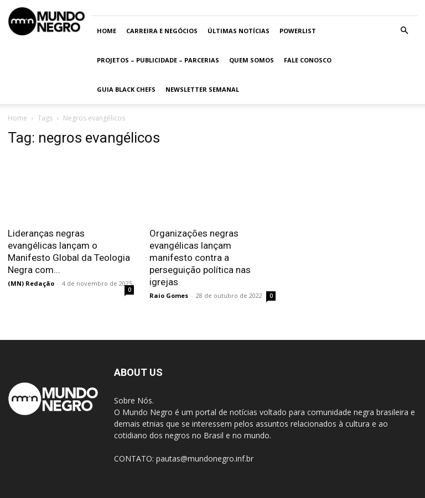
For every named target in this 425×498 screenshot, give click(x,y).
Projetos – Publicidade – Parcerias (158, 60)
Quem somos (251, 60)
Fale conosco (307, 60)
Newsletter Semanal (202, 89)
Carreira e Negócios (162, 31)
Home (106, 31)
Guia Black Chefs (126, 89)
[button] (404, 30)
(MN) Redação (31, 283)
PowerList (297, 31)
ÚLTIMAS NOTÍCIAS (238, 31)
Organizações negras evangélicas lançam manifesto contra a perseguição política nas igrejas (200, 257)
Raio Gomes (168, 295)
